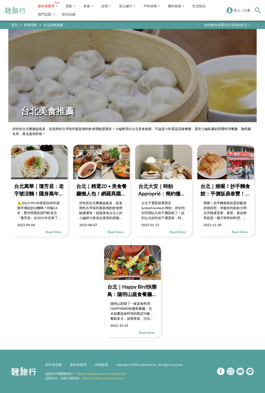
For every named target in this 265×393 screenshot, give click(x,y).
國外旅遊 (176, 6)
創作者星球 (47, 6)
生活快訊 (199, 6)
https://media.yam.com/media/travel (101, 373)
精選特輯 (30, 25)
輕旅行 (15, 10)
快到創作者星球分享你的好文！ (227, 25)
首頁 (14, 25)
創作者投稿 (53, 364)
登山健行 (127, 6)
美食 (88, 6)
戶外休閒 (151, 6)
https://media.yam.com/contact (103, 378)
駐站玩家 (69, 14)
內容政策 (101, 364)
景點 (70, 6)
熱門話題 (46, 14)
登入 (237, 10)
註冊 (247, 10)
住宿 (106, 6)
